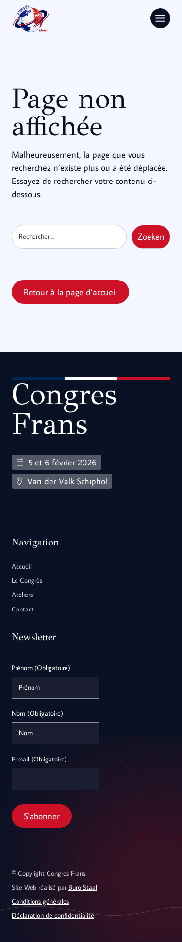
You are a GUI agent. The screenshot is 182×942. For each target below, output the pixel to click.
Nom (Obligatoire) (37, 713)
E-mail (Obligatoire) (39, 759)
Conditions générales (40, 901)
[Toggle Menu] (160, 18)
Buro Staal (82, 887)
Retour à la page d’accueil (70, 291)
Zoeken (151, 236)
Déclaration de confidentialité (53, 915)
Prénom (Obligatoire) (41, 667)
